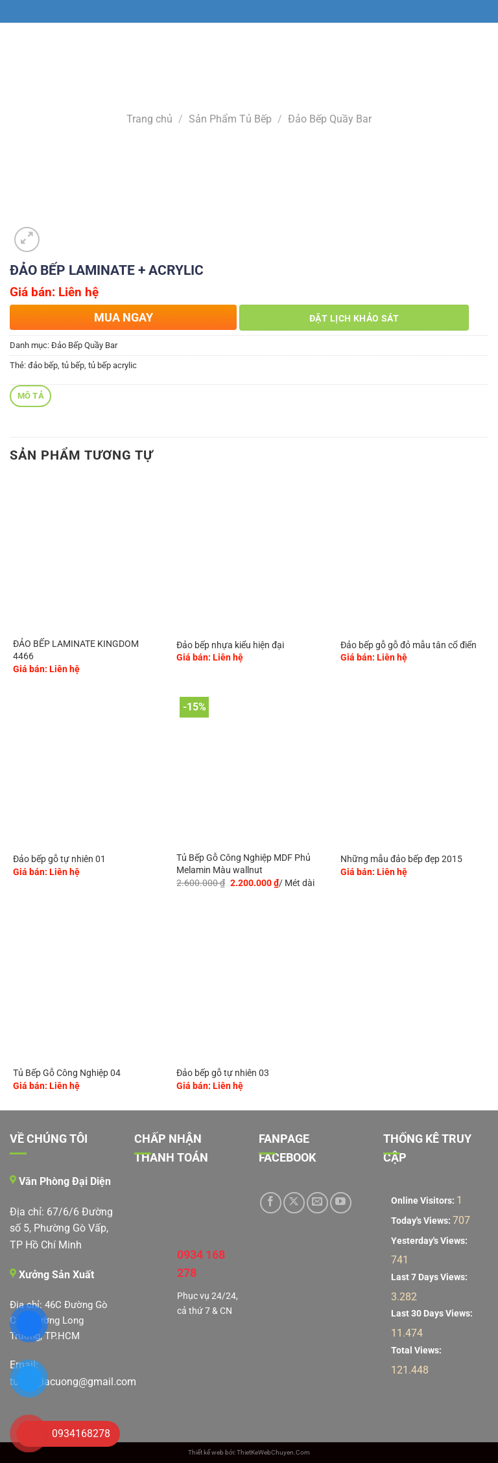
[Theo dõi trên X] (294, 1202)
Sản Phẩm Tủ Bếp (230, 119)
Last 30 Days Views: (433, 1313)
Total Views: (417, 1350)
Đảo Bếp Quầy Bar (330, 119)
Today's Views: (422, 1220)
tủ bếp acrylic (112, 365)
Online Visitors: (423, 1200)
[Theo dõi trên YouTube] (340, 1202)
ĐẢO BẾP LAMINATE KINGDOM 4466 (76, 650)
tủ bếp (73, 365)
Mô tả (31, 396)
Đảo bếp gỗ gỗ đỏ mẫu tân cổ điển (408, 645)
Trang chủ (149, 119)
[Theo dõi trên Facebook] (270, 1202)
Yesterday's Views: (430, 1240)
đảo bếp (43, 365)
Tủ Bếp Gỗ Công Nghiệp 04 (67, 1073)
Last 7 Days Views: (430, 1277)
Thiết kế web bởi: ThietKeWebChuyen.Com (249, 1452)
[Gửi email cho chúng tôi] (317, 1202)
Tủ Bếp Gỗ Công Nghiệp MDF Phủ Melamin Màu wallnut (243, 864)
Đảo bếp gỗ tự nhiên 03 (222, 1073)
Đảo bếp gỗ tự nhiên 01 (59, 859)
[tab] (30, 396)
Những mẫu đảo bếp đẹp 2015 (401, 859)
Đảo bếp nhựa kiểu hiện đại (230, 645)
